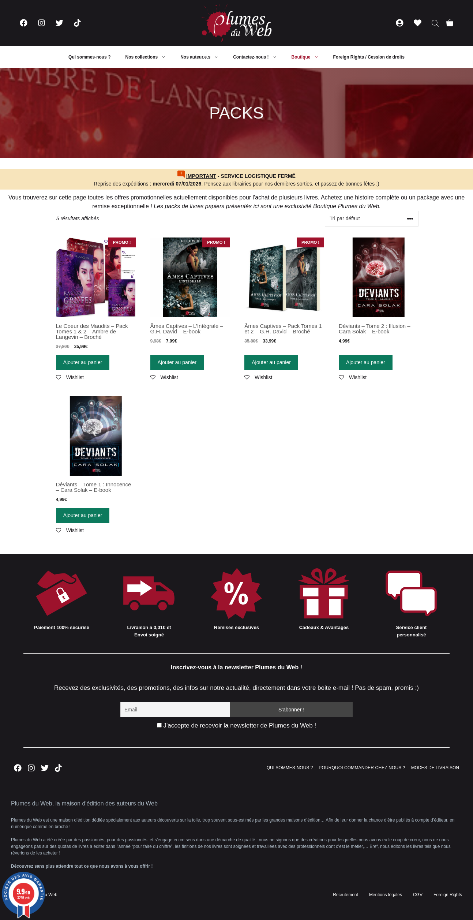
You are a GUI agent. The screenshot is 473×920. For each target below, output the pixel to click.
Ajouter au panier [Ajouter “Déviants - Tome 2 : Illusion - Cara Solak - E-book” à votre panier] (365, 362)
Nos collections (149, 57)
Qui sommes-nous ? (89, 57)
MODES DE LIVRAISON (435, 767)
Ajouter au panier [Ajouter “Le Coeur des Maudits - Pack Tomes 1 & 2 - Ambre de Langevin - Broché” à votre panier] (82, 362)
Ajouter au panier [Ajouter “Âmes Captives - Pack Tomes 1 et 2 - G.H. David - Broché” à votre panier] (271, 362)
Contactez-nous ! (258, 57)
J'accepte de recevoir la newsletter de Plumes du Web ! (236, 725)
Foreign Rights (447, 894)
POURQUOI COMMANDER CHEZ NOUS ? (362, 767)
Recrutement (345, 894)
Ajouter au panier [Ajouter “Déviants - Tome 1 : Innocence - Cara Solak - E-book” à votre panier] (82, 515)
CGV (418, 894)
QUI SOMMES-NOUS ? (290, 767)
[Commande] (371, 219)
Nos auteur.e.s (203, 57)
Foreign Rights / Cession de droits (369, 57)
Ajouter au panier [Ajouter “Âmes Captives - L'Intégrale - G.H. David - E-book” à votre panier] (177, 362)
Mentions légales (385, 894)
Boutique (309, 57)
